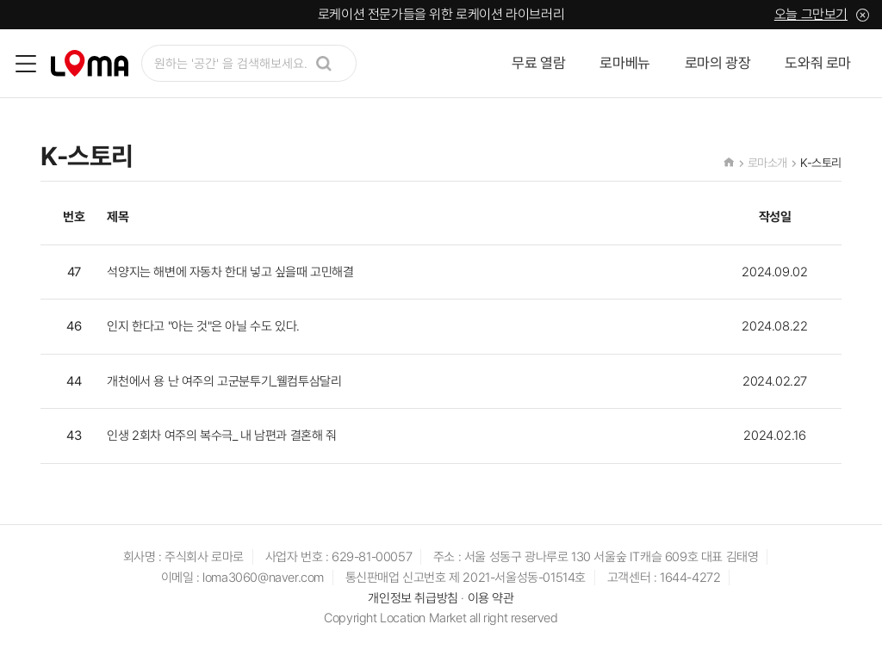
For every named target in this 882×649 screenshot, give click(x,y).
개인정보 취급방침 (412, 598)
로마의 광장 (718, 62)
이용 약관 (491, 598)
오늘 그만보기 (811, 14)
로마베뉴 (624, 62)
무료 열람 (538, 62)
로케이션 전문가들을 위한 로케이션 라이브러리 (441, 14)
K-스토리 (821, 163)
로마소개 (767, 163)
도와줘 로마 (818, 62)
